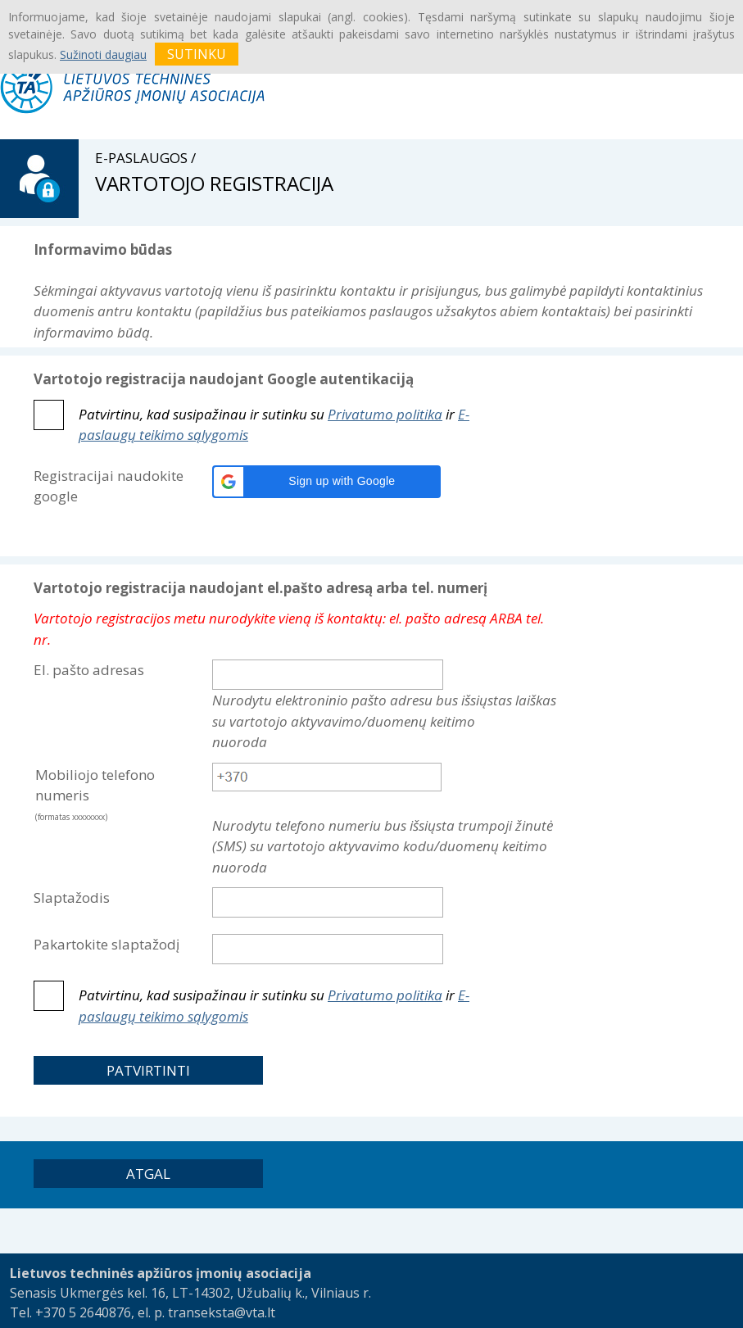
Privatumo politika (385, 414)
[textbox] (327, 777)
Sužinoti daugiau (103, 54)
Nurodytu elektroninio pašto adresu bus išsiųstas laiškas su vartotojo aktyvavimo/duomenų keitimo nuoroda (384, 721)
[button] (326, 481)
